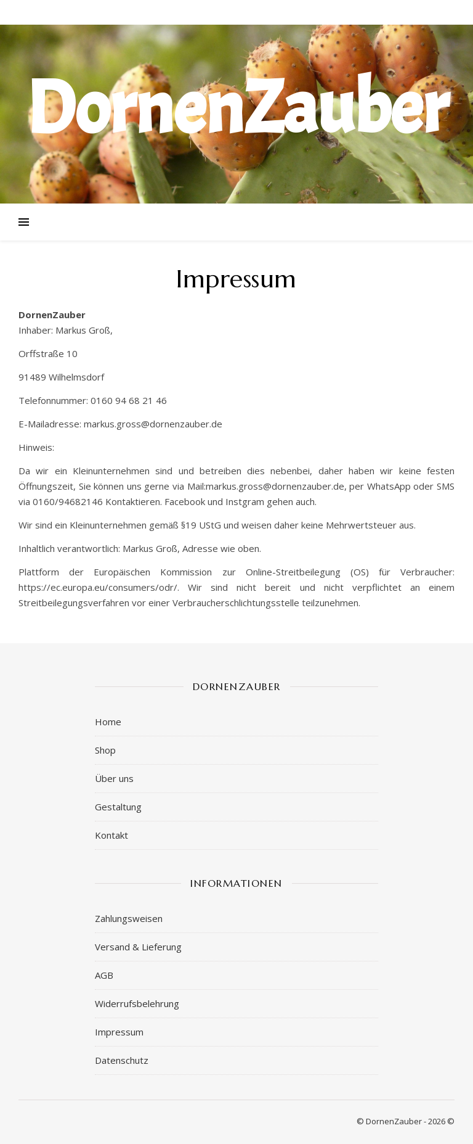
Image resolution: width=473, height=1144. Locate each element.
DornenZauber (237, 109)
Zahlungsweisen (129, 918)
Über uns (114, 778)
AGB (104, 975)
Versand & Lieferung (138, 946)
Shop (105, 750)
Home (108, 721)
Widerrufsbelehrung (137, 1003)
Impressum (119, 1032)
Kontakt (111, 835)
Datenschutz (121, 1060)
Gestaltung (118, 806)
